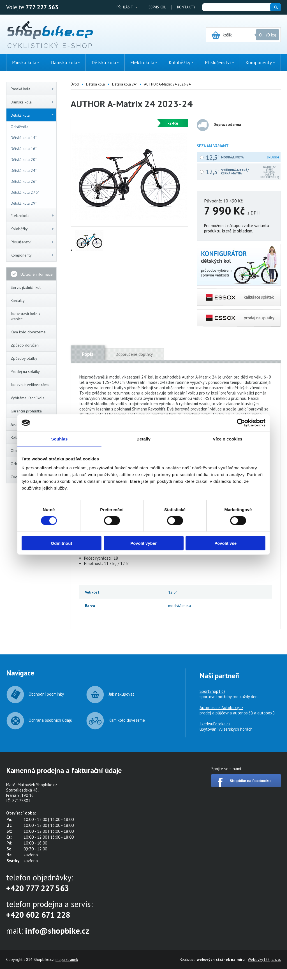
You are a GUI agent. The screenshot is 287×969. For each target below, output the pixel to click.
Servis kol (157, 7)
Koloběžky (32, 228)
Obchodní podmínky (46, 694)
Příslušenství (32, 241)
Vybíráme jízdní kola (28, 397)
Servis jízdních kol (26, 287)
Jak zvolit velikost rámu (30, 384)
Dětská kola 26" (23, 181)
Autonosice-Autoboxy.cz (221, 707)
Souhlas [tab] (59, 439)
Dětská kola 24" (23, 170)
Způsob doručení (25, 345)
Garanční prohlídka (26, 411)
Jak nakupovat (121, 694)
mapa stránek (66, 959)
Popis (87, 354)
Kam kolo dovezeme (28, 331)
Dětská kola (32, 115)
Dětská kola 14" (23, 137)
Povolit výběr (143, 543)
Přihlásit (125, 7)
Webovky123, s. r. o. (264, 959)
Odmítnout (61, 543)
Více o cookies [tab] (227, 439)
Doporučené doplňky (134, 354)
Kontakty (186, 7)
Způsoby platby (24, 358)
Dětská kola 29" (23, 203)
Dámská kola (32, 102)
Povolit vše (225, 543)
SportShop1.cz (212, 691)
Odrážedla (19, 126)
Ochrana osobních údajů (50, 720)
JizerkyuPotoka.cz (215, 723)
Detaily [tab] (143, 439)
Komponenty (32, 255)
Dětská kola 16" (23, 148)
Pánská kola (32, 88)
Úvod (75, 84)
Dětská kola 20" (23, 159)
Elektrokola (32, 215)
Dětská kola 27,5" (25, 192)
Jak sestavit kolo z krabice (26, 316)
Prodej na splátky (25, 371)
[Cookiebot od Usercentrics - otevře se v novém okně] (240, 423)
